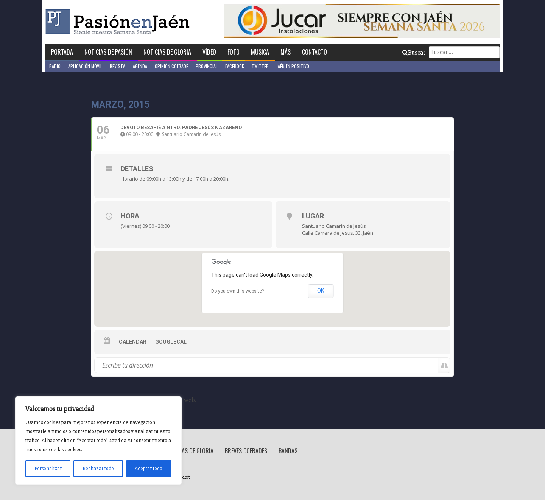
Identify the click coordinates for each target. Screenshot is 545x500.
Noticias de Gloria (167, 51)
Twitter (260, 66)
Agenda (140, 66)
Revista (117, 66)
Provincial (207, 66)
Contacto (314, 51)
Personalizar (48, 468)
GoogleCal (171, 342)
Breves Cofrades (246, 450)
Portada (62, 51)
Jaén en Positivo (292, 66)
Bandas (288, 450)
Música (260, 51)
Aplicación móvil (85, 66)
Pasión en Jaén (119, 22)
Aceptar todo (148, 468)
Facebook (234, 66)
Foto (233, 51)
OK (320, 291)
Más (285, 51)
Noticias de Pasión (108, 51)
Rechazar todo (98, 468)
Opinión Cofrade (171, 66)
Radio (55, 66)
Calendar (132, 342)
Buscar (413, 52)
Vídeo (209, 51)
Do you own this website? (237, 291)
